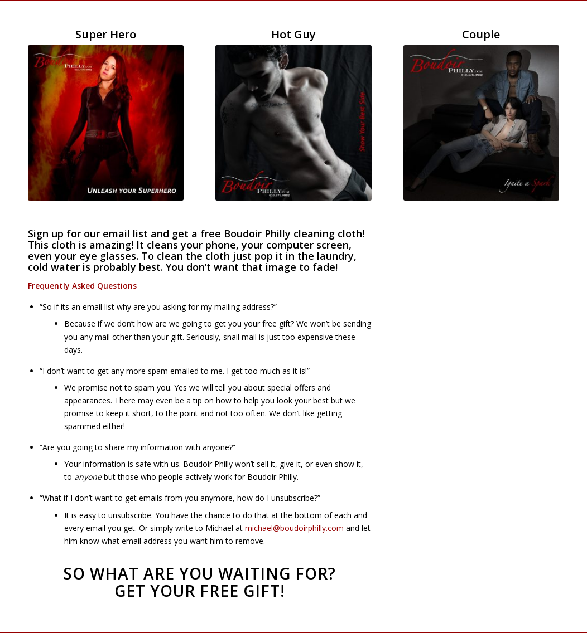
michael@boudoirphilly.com (294, 528)
